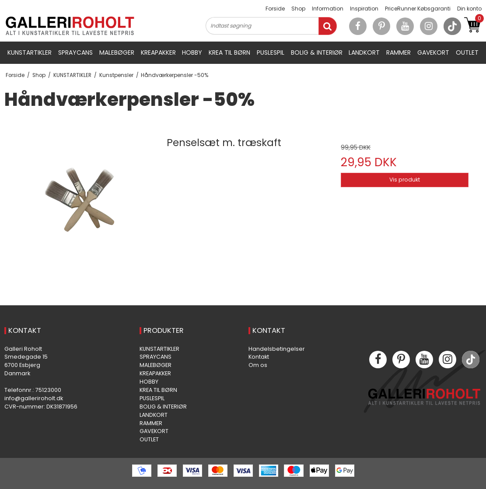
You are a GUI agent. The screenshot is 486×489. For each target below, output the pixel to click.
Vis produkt (404, 179)
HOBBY (192, 52)
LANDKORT (364, 52)
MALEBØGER (116, 52)
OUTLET (467, 52)
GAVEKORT (433, 52)
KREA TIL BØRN (229, 52)
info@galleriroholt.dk (33, 398)
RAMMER (398, 52)
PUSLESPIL (270, 52)
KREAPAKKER (158, 52)
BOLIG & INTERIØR (317, 52)
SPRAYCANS (75, 52)
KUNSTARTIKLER (29, 52)
